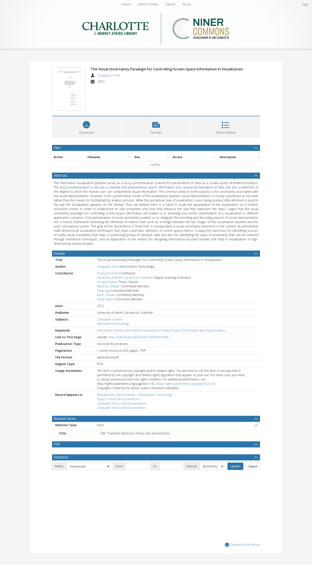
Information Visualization (142, 330)
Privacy (165, 330)
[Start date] (136, 466)
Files (57, 147)
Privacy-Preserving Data (188, 330)
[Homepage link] (156, 27)
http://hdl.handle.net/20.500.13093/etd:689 (138, 337)
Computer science (110, 319)
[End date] (170, 466)
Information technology (113, 324)
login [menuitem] (305, 4)
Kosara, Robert (107, 282)
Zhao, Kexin (105, 299)
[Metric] (88, 466)
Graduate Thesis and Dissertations (121, 408)
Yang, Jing (103, 290)
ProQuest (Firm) (108, 273)
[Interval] (211, 466)
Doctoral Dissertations (124, 399)
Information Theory (110, 330)
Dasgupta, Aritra (109, 75)
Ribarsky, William (108, 286)
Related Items (65, 418)
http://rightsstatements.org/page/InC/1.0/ (185, 384)
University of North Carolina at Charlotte (125, 277)
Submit (170, 4)
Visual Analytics (215, 330)
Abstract (60, 175)
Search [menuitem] (126, 4)
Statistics (61, 457)
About (186, 4)
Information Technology (155, 395)
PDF (57, 444)
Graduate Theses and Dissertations (121, 403)
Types (101, 399)
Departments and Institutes (116, 395)
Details (59, 253)
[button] (156, 126)
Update (235, 466)
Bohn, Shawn (106, 295)
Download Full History (242, 544)
